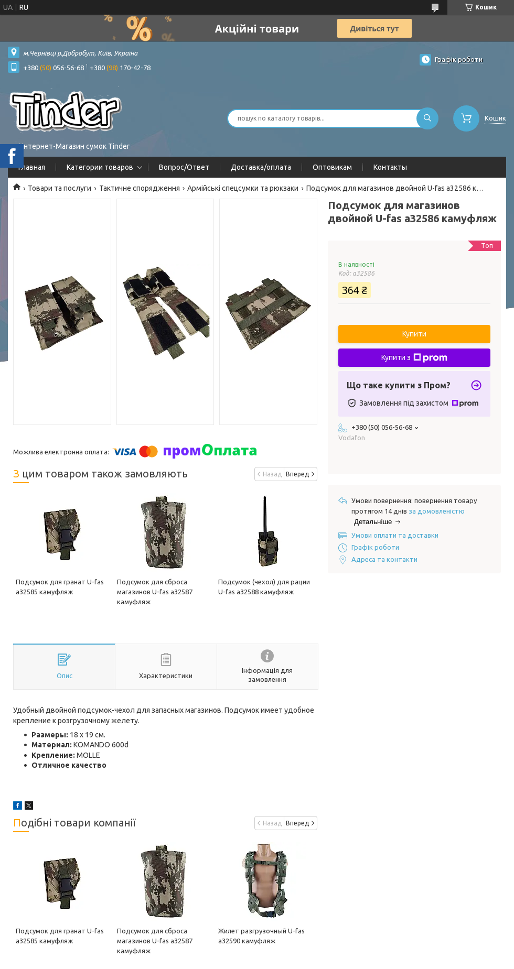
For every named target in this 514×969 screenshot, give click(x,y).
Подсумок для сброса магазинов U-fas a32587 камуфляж (154, 591)
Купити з (414, 358)
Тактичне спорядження (139, 188)
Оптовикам (332, 167)
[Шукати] (427, 118)
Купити (414, 334)
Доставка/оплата (261, 167)
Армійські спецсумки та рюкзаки (242, 188)
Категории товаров (100, 167)
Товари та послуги (59, 188)
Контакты (390, 167)
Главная (31, 167)
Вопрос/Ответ (184, 167)
